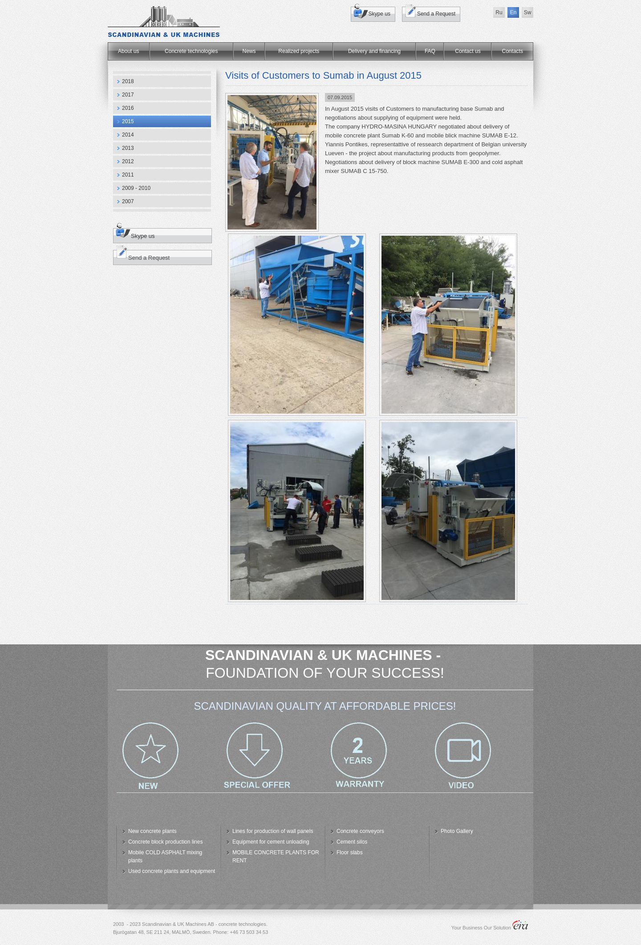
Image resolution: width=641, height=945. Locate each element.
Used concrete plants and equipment (171, 871)
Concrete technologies (191, 51)
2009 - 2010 (136, 188)
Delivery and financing (374, 51)
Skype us (379, 14)
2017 (128, 95)
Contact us (467, 51)
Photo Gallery (457, 831)
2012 (128, 161)
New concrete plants (152, 831)
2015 (128, 121)
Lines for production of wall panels (272, 831)
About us (128, 51)
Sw (527, 12)
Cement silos (352, 842)
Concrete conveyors (360, 831)
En (513, 12)
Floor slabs (350, 852)
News (249, 51)
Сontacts (512, 51)
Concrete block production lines (165, 842)
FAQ (430, 51)
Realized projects (298, 51)
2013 (128, 148)
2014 (128, 135)
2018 (128, 81)
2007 (128, 201)
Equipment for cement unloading (270, 842)
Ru (498, 12)
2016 (128, 108)
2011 (128, 175)
